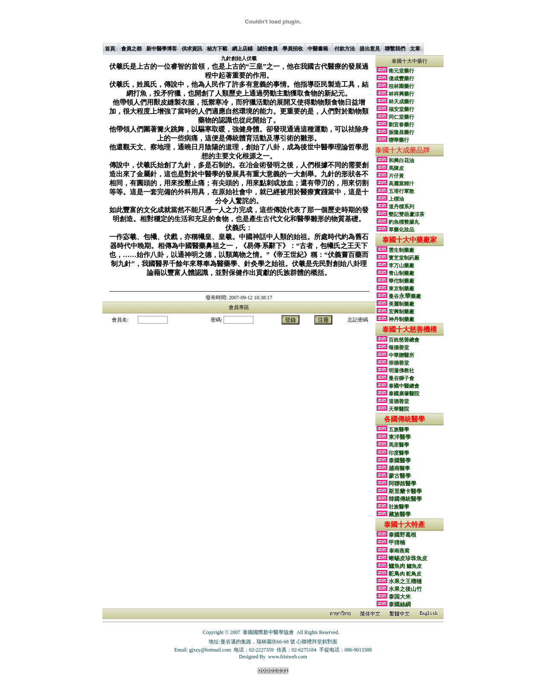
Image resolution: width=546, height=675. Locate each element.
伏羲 (239, 58)
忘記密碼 (358, 320)
